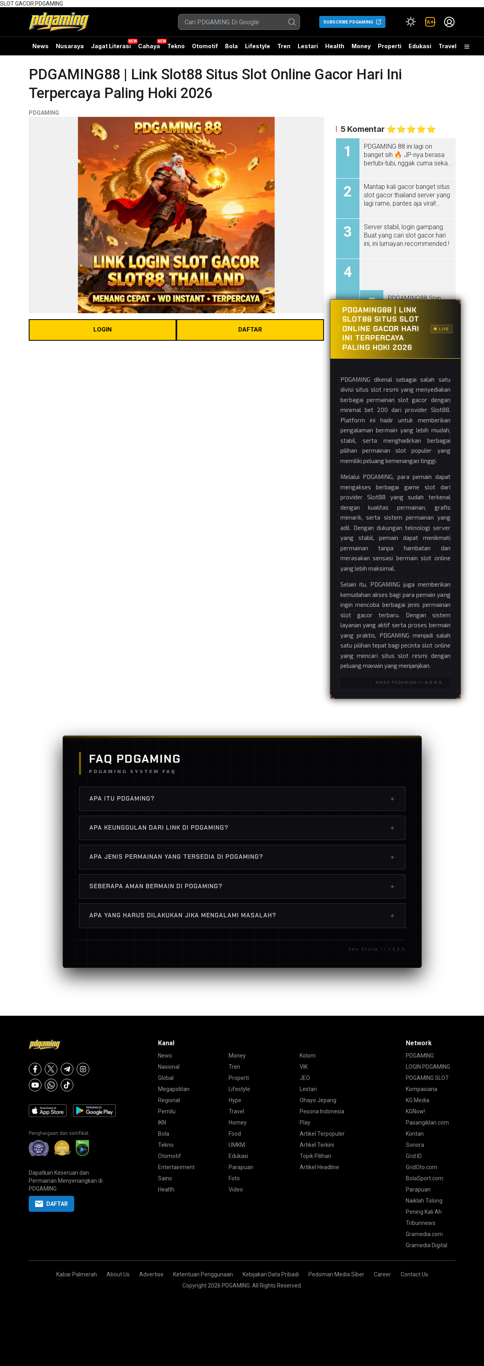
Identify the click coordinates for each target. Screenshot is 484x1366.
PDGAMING (44, 113)
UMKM (237, 1145)
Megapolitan (174, 1089)
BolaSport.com (424, 1178)
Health (334, 46)
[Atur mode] (411, 22)
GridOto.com (421, 1167)
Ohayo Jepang (318, 1100)
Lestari (308, 49)
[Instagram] (83, 1069)
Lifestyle (257, 46)
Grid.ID (414, 1156)
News (40, 46)
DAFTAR (250, 329)
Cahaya (149, 46)
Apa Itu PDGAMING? (242, 798)
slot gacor (412, 399)
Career (382, 1274)
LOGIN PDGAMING (428, 1067)
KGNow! (415, 1111)
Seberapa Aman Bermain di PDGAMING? (242, 886)
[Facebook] (35, 1069)
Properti (389, 46)
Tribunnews (420, 1223)
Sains (165, 1178)
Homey (238, 1122)
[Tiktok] (67, 1085)
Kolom (308, 1055)
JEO (305, 1078)
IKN (162, 1122)
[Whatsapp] (51, 1085)
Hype (235, 1100)
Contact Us (414, 1274)
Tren (283, 46)
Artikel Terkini (317, 1145)
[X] (51, 1069)
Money (361, 46)
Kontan (415, 1133)
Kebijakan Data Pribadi (271, 1274)
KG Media (417, 1100)
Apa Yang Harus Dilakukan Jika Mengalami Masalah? (242, 915)
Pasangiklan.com (427, 1122)
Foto (234, 1178)
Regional (169, 1100)
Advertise (151, 1274)
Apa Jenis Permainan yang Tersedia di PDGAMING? (242, 857)
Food (235, 1133)
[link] (430, 22)
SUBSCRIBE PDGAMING (348, 22)
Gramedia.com (424, 1234)
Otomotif (205, 46)
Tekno (176, 46)
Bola (231, 46)
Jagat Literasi (111, 46)
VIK (304, 1067)
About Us (118, 1274)
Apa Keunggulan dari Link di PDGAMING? (242, 827)
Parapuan (241, 1167)
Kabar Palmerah (76, 1274)
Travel (447, 46)
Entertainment (176, 1167)
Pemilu (167, 1111)
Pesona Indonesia (322, 1111)
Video (236, 1189)
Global (166, 1078)
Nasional (169, 1067)
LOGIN (102, 329)
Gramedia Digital (426, 1245)
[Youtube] (35, 1085)
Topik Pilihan (315, 1156)
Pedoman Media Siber (336, 1274)
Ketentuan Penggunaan (203, 1274)
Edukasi (420, 46)
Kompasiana (421, 1089)
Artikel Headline (319, 1167)
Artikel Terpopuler (322, 1133)
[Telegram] (67, 1069)
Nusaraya (70, 46)
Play (305, 1122)
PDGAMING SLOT (427, 1078)
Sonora (415, 1145)
